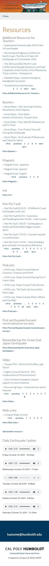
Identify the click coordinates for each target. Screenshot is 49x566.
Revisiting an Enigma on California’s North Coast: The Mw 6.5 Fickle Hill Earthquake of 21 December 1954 (21, 56)
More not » (7, 195)
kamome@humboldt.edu (24, 534)
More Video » (8, 401)
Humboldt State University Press (24, 553)
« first (7, 143)
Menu (5, 16)
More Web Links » (10, 422)
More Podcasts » (10, 311)
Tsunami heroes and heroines (18, 85)
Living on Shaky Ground (15, 414)
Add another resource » (12, 431)
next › (26, 88)
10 (23, 306)
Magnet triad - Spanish (15, 169)
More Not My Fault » (12, 256)
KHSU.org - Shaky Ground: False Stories (24, 284)
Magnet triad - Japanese (16, 164)
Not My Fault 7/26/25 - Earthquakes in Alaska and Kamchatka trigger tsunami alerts (22, 226)
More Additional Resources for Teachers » (21, 93)
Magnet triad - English (15, 173)
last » (33, 88)
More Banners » (9, 151)
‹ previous (17, 143)
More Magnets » (10, 181)
